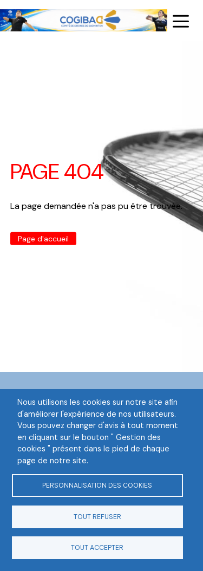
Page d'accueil (43, 239)
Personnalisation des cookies (97, 485)
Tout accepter (97, 547)
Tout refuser (97, 517)
